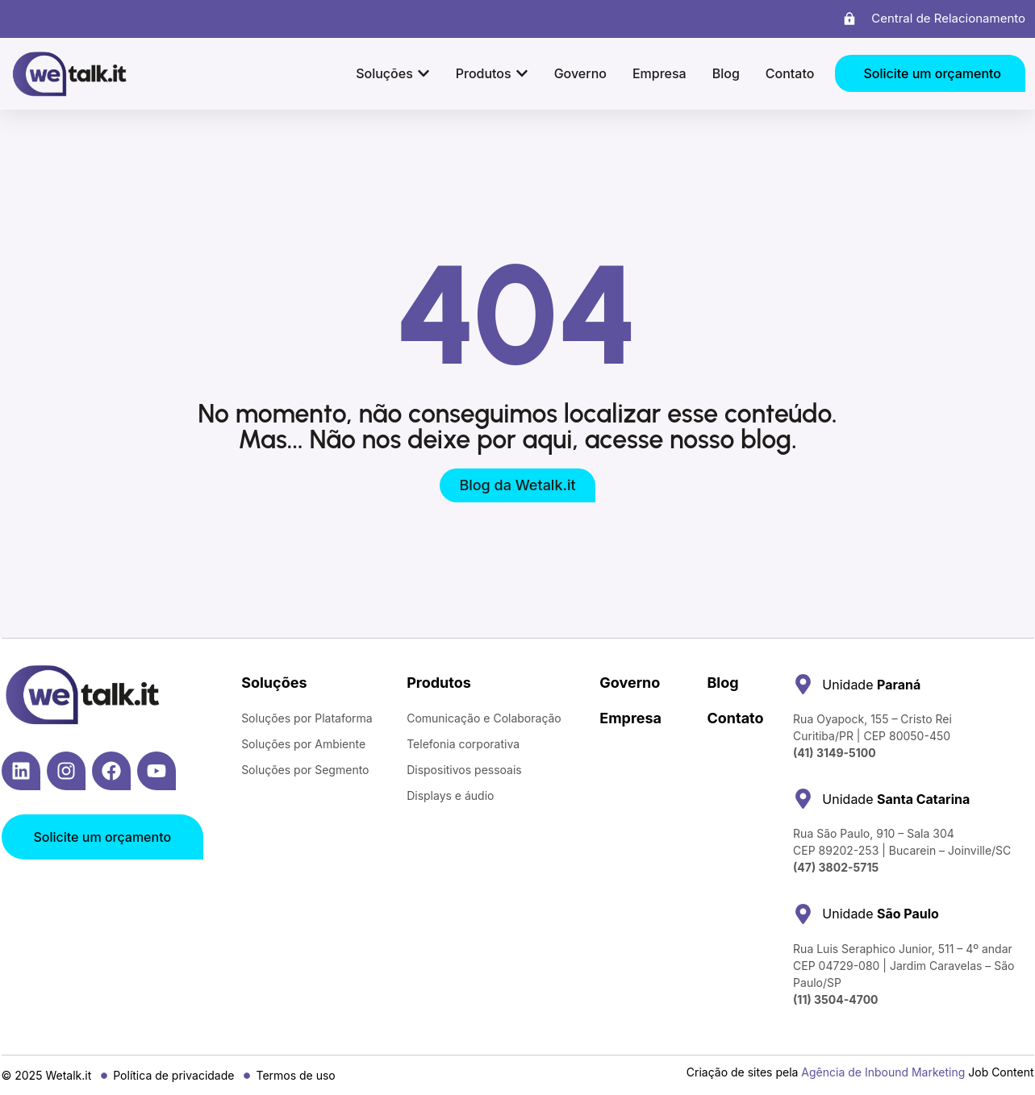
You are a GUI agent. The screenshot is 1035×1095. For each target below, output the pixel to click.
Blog (722, 682)
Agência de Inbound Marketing (883, 1072)
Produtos (439, 682)
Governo (629, 682)
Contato (735, 718)
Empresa (630, 718)
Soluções (274, 682)
